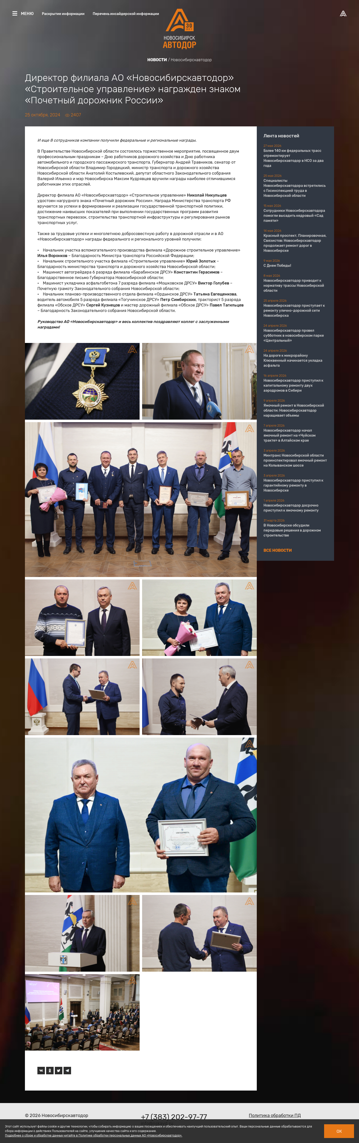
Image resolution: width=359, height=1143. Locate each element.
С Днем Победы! (277, 266)
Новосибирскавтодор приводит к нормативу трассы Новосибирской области (294, 286)
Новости (157, 59)
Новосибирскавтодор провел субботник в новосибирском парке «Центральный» (294, 335)
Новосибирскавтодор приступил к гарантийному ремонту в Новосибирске (293, 485)
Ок (339, 1131)
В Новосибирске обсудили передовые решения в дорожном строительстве (292, 530)
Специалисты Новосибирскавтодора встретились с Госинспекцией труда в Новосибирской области (295, 188)
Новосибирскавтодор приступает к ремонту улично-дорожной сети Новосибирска (294, 310)
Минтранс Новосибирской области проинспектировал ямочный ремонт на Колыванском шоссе (295, 460)
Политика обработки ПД (275, 1115)
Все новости (278, 550)
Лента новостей (281, 136)
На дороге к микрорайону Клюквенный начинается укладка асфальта (293, 360)
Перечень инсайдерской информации (126, 14)
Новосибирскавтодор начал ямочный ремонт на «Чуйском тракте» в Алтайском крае (290, 435)
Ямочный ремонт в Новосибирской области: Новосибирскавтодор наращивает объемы (294, 410)
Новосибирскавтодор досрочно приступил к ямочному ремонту (291, 508)
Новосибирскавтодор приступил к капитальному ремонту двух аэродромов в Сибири (293, 385)
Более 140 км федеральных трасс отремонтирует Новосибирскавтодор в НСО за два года (294, 158)
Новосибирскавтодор (191, 59)
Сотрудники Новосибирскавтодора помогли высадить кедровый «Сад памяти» (294, 216)
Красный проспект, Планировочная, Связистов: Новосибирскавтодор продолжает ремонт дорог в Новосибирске (295, 243)
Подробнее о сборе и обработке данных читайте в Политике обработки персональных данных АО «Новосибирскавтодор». (93, 1135)
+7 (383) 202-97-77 (174, 1117)
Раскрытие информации (63, 14)
